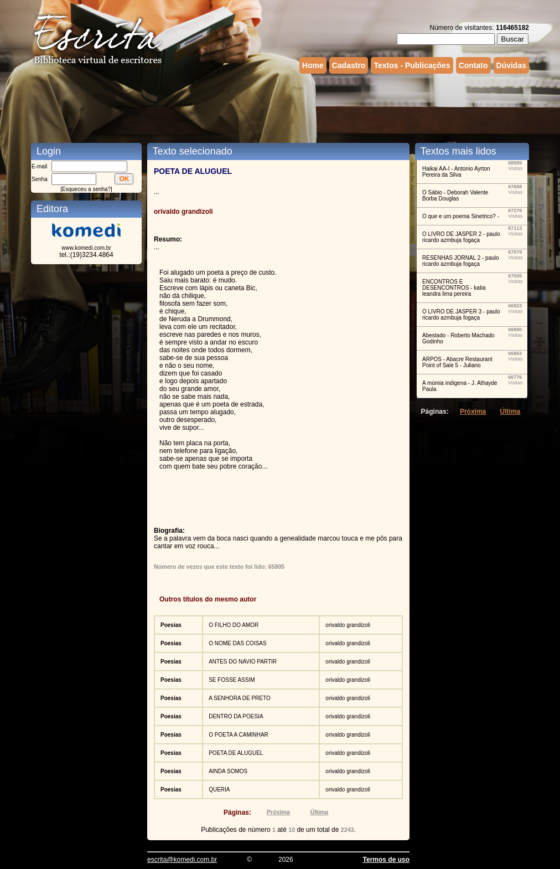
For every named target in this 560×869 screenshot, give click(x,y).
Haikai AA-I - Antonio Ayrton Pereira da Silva (456, 172)
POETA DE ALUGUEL (236, 753)
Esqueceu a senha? (86, 189)
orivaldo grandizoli (347, 625)
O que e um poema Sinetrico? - (460, 216)
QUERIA (219, 789)
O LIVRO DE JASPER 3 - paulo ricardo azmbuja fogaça (461, 314)
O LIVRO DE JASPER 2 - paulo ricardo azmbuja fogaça (461, 237)
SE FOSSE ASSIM (232, 680)
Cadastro (349, 65)
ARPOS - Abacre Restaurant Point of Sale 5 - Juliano (457, 362)
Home (313, 65)
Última (319, 812)
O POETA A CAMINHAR (238, 735)
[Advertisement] (280, 107)
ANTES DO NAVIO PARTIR (243, 662)
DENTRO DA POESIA (236, 716)
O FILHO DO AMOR (233, 625)
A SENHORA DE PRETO (240, 698)
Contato (473, 65)
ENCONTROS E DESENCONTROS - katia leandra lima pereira (453, 288)
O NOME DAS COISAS (237, 643)
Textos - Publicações (412, 65)
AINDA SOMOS (228, 771)
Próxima (278, 812)
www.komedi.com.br (86, 248)
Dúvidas (511, 65)
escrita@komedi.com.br (182, 859)
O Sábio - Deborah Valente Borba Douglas (455, 195)
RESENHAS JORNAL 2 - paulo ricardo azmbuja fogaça (460, 261)
